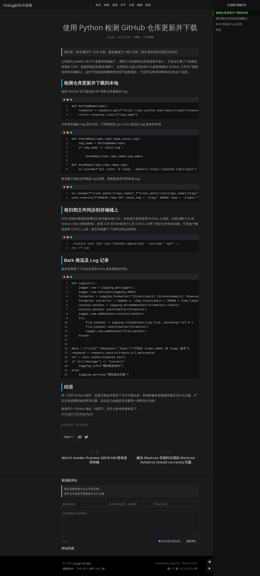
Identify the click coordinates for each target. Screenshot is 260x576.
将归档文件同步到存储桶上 (232, 18)
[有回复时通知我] (137, 541)
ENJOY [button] (46, 436)
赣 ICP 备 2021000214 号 (160, 568)
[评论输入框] (107, 522)
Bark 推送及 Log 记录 (229, 24)
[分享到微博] (57, 436)
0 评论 (114, 37)
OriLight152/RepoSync (55, 414)
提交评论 (168, 541)
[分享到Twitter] (64, 436)
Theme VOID (167, 563)
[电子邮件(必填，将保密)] (107, 504)
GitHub (61, 425)
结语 (218, 29)
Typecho (152, 563)
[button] (209, 5)
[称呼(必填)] (61, 504)
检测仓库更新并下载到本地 (232, 13)
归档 (90, 5)
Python (46, 425)
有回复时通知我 (148, 541)
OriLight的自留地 (19, 4)
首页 (82, 5)
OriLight (88, 37)
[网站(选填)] (153, 504)
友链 (99, 5)
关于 (107, 5)
